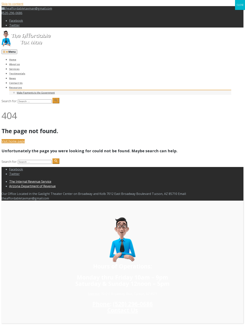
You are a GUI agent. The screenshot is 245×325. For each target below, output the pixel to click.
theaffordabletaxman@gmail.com (27, 8)
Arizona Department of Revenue (32, 186)
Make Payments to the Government (36, 92)
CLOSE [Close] (240, 4)
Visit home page (13, 141)
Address (93, 294)
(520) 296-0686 (133, 304)
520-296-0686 (12, 13)
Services (14, 69)
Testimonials (17, 73)
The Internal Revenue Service (30, 181)
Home (12, 59)
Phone (101, 304)
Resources (15, 87)
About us (14, 64)
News (12, 78)
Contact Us (16, 83)
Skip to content (12, 4)
